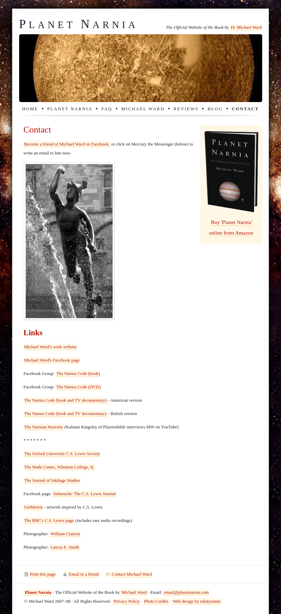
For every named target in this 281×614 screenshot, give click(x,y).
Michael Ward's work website (50, 346)
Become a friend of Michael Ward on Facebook (66, 144)
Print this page (43, 574)
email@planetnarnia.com (186, 592)
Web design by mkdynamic (197, 601)
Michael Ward (143, 108)
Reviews (186, 108)
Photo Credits (156, 601)
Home (30, 108)
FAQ (106, 108)
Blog (214, 108)
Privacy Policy (127, 601)
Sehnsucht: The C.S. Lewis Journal (84, 493)
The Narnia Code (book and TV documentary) (65, 400)
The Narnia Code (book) (78, 373)
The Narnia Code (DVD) (78, 386)
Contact (245, 108)
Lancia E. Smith (64, 547)
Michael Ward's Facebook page (52, 360)
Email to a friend (84, 574)
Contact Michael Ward (132, 574)
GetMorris (33, 507)
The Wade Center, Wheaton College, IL (59, 466)
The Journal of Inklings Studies (52, 480)
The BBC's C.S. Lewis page (49, 520)
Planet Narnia (69, 108)
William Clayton (65, 533)
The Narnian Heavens (43, 426)
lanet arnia (78, 25)
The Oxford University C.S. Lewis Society (62, 453)
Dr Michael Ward (246, 27)
